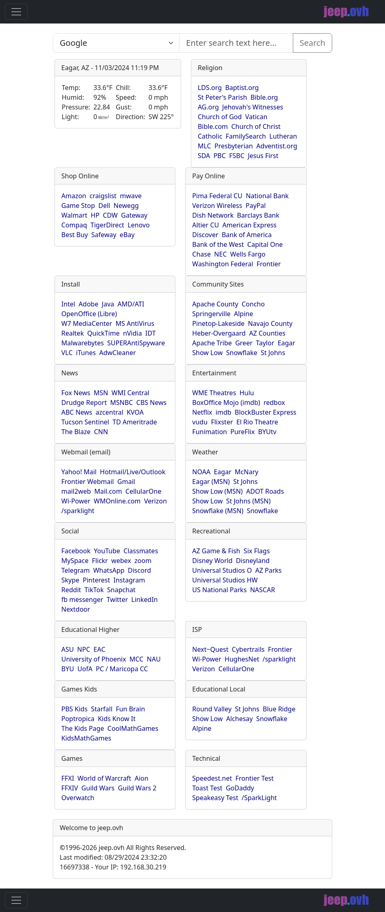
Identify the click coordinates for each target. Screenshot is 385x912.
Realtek (72, 333)
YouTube (107, 550)
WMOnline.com (117, 501)
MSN (101, 392)
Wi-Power (75, 501)
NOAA (201, 471)
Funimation (209, 431)
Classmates (140, 550)
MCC (136, 659)
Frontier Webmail (87, 481)
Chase (201, 254)
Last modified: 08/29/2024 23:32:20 (113, 857)
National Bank (267, 195)
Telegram (75, 570)
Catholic (210, 136)
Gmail (126, 481)
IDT (150, 333)
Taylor (265, 342)
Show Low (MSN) (217, 491)
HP (95, 215)
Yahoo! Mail (79, 471)
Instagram (129, 580)
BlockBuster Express (265, 412)
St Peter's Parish (222, 97)
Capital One (265, 244)
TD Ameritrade (134, 421)
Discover (205, 234)
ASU (67, 649)
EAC (99, 649)
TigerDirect (107, 225)
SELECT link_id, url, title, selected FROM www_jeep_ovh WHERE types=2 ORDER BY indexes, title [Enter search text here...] (116, 43)
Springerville (211, 313)
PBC (220, 155)
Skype (70, 580)
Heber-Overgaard (219, 333)
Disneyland (253, 560)
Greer (244, 342)
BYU (67, 668)
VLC (67, 352)
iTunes (86, 352)
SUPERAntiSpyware (136, 342)
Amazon (73, 195)
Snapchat (121, 589)
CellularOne (143, 491)
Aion (141, 778)
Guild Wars (98, 788)
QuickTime (103, 333)
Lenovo (138, 225)
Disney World (212, 560)
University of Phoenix (93, 659)
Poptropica (78, 718)
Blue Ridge (279, 708)
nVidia (132, 333)
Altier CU (205, 225)
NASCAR (262, 589)
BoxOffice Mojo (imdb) (226, 402)
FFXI (67, 778)
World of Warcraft (104, 778)
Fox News (75, 392)
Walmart (74, 215)
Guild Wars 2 (137, 788)
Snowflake (241, 352)
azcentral (109, 412)
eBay (127, 234)
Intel (68, 304)
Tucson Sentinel (85, 421)
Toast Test (207, 788)
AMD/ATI (130, 304)
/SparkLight (259, 797)
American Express (250, 225)
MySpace (75, 560)
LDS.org (210, 87)
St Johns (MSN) (248, 501)
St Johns (273, 352)
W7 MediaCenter (86, 323)
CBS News (151, 402)
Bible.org (264, 97)
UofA (85, 668)
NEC (220, 254)
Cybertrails (248, 649)
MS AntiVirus (134, 323)
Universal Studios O (222, 570)
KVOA (135, 412)
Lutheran (283, 136)
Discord (139, 570)
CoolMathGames (133, 728)
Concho (253, 304)
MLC (204, 145)
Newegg (126, 205)
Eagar (286, 342)
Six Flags (257, 550)
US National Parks (219, 589)
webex (121, 560)
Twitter (117, 599)
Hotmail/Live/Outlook (132, 471)
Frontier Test (255, 778)
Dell (104, 205)
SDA (204, 155)
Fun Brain (130, 708)
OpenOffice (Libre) (89, 313)
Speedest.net (212, 778)
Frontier (269, 263)
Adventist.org (276, 145)
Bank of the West (218, 244)
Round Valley (211, 708)
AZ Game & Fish (216, 550)
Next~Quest (210, 649)
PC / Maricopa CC (122, 668)
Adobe (89, 304)
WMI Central (130, 392)
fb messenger (82, 599)
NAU (154, 659)
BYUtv (267, 431)
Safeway (104, 234)
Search (312, 42)
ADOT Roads (265, 491)
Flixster (222, 421)
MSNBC (121, 402)
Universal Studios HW (224, 580)
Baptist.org (242, 87)
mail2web (76, 491)
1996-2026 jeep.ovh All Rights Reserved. (123, 847)
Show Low (207, 352)
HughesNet (242, 659)
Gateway (134, 215)
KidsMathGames (86, 738)
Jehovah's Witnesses (252, 107)
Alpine (243, 313)
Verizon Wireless (217, 205)
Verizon (155, 501)
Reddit (71, 589)
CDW (110, 215)
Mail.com (108, 491)
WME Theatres (214, 392)
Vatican (256, 116)
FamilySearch (246, 136)
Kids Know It (117, 718)
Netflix (202, 412)
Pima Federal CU (217, 195)
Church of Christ (255, 126)
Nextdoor (75, 609)
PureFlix (242, 431)
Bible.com (213, 126)
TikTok (94, 589)
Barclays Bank (258, 215)
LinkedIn (144, 599)
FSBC (236, 155)
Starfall (101, 708)
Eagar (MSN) (211, 481)
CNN (101, 431)
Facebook (76, 550)
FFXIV (69, 788)
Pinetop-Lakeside (218, 323)
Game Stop (78, 205)
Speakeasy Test (215, 797)
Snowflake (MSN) (217, 510)
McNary (246, 471)
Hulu (247, 392)
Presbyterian (233, 145)
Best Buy (74, 234)
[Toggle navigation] (16, 12)
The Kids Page (82, 728)
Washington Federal (222, 263)
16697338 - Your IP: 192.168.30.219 (113, 867)
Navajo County (270, 323)
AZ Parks (268, 570)
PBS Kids (74, 708)
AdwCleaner (117, 352)
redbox (274, 402)
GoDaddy (240, 788)
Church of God (220, 116)
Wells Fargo (248, 254)
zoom (142, 560)
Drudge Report (84, 402)
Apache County (215, 304)
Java (108, 304)
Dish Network (213, 215)
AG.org (208, 107)
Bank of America (247, 234)
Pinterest (96, 580)
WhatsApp (108, 570)
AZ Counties (267, 333)
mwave (131, 195)
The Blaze (76, 431)
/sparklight (77, 510)
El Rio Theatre (257, 421)
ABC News (76, 412)
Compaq (74, 225)
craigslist (103, 195)
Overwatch (77, 797)
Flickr (100, 560)
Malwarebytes (82, 342)
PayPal (256, 205)
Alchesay (239, 718)
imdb (223, 412)
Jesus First (263, 155)
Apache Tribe (212, 342)
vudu (200, 421)
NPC (83, 649)
